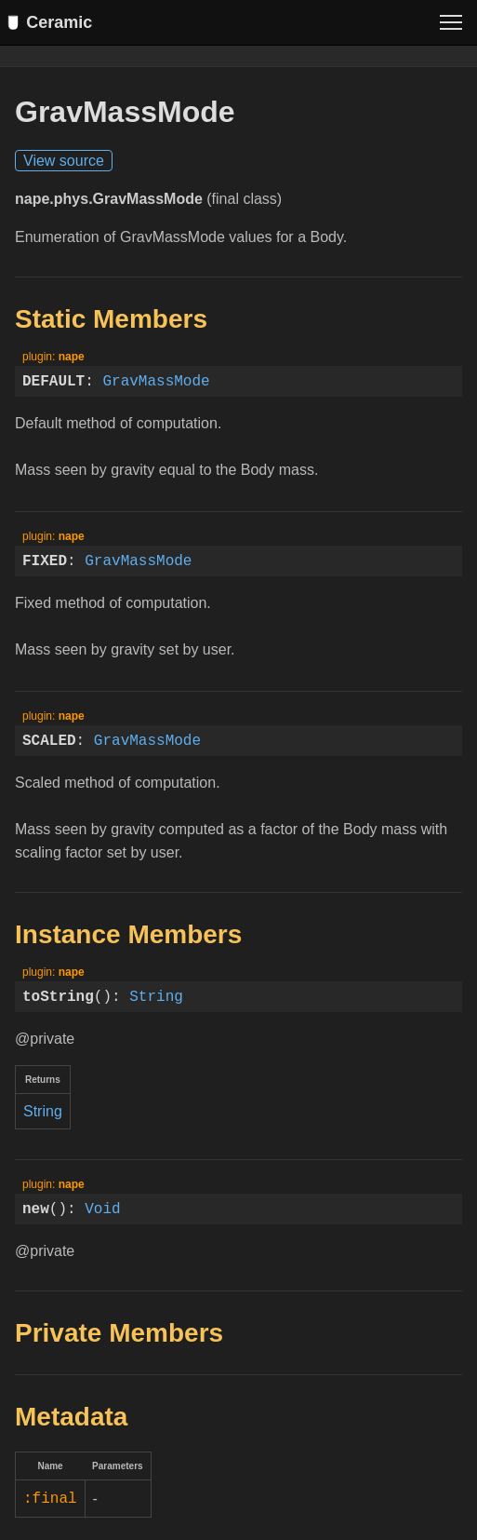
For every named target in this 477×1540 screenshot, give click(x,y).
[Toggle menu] (451, 22)
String (156, 997)
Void (102, 1209)
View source (63, 161)
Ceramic (53, 22)
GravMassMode (155, 381)
